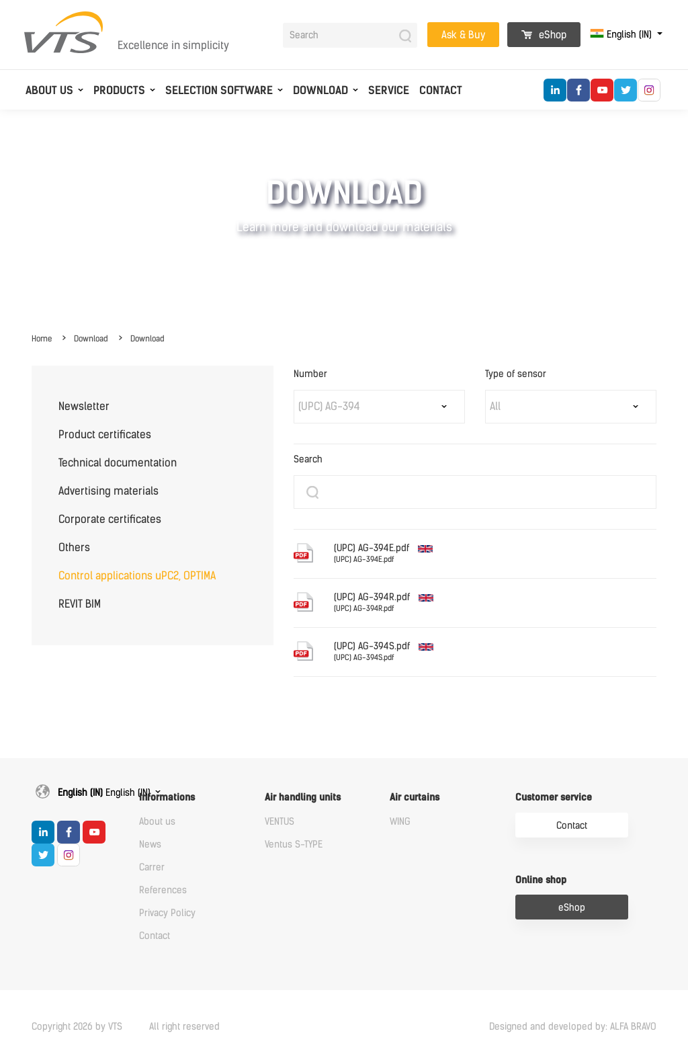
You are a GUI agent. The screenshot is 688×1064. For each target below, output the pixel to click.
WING (400, 821)
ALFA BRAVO (633, 1026)
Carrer (152, 867)
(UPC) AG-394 (329, 406)
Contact (440, 90)
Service (388, 90)
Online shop (540, 880)
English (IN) (622, 34)
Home (42, 338)
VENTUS (279, 821)
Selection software (219, 90)
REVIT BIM (79, 604)
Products (119, 90)
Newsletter (84, 406)
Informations (167, 797)
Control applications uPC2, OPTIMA (137, 575)
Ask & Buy (463, 35)
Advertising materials (108, 491)
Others (74, 547)
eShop (543, 35)
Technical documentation (117, 462)
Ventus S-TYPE (293, 844)
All (495, 406)
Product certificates (104, 434)
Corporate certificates (109, 519)
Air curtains (414, 797)
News (150, 844)
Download (320, 90)
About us (49, 90)
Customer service (553, 797)
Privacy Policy (167, 913)
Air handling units (303, 797)
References (163, 890)
